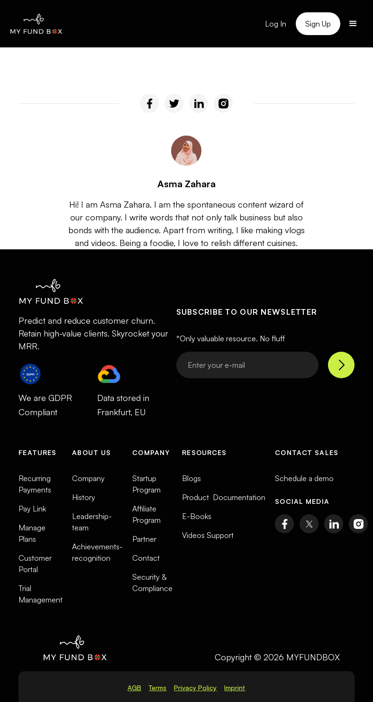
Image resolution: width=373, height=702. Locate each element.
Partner (144, 539)
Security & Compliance (152, 582)
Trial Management (40, 593)
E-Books (196, 516)
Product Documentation (223, 497)
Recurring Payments (34, 484)
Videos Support (208, 535)
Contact (146, 558)
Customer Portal (35, 563)
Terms (157, 688)
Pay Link (32, 508)
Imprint (234, 688)
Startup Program (146, 484)
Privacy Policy (195, 688)
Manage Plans (31, 533)
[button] (353, 23)
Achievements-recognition (97, 552)
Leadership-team (92, 521)
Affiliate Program (146, 514)
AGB (134, 688)
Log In (275, 23)
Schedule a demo (304, 478)
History (83, 497)
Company (88, 478)
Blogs (191, 478)
